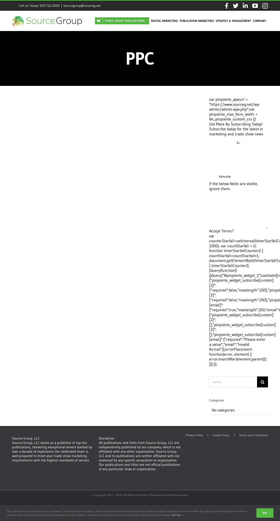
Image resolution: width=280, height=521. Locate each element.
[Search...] (233, 381)
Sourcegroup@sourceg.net (81, 6)
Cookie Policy (221, 435)
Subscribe (225, 176)
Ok (265, 513)
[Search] (262, 381)
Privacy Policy (194, 435)
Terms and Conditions (253, 435)
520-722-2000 (50, 6)
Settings (177, 515)
